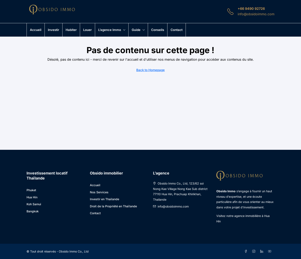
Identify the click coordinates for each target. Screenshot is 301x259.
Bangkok (33, 211)
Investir (53, 30)
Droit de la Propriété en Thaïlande (113, 206)
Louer (87, 30)
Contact (176, 30)
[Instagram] (254, 251)
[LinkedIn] (262, 251)
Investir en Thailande (104, 199)
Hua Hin (32, 197)
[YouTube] (270, 251)
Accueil (35, 30)
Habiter (71, 30)
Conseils (157, 30)
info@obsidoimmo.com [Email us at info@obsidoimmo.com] (173, 206)
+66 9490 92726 (251, 8)
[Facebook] (246, 251)
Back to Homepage (150, 70)
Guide (136, 30)
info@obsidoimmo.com (256, 14)
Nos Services (99, 192)
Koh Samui (34, 204)
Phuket (31, 190)
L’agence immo (109, 30)
